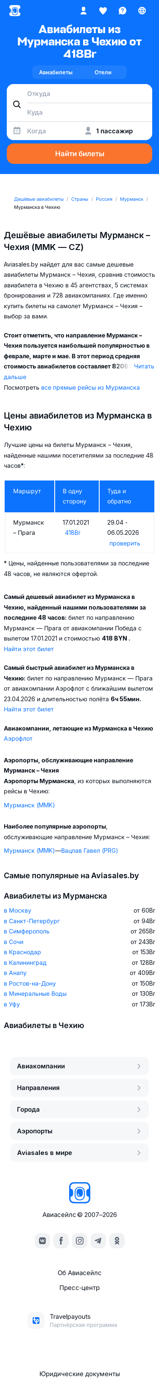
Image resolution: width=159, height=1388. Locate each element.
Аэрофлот (18, 738)
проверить (124, 543)
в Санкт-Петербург (32, 920)
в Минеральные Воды (35, 993)
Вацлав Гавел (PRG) (89, 850)
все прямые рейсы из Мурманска (90, 387)
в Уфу (12, 1004)
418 (73, 532)
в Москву (17, 910)
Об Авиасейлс (80, 1273)
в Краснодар (22, 951)
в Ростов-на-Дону (30, 983)
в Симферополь (27, 931)
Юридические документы (79, 1374)
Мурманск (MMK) (29, 805)
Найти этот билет (29, 648)
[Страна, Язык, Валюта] (142, 10)
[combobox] (79, 93)
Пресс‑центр (79, 1288)
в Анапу (15, 972)
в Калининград (25, 962)
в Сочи (13, 941)
